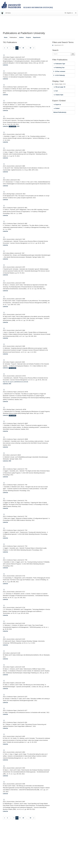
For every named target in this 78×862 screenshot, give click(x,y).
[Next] (33, 48)
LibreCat (5, 65)
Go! (73, 54)
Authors (21, 37)
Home (8, 13)
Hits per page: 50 (59, 87)
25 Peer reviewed (59, 71)
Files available (12, 126)
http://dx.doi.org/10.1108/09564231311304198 (15, 382)
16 (30, 48)
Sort (56, 91)
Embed (56, 108)
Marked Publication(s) (59, 112)
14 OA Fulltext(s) (59, 75)
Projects (28, 37)
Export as (57, 104)
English (69, 13)
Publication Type (59, 63)
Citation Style (58, 94)
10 (23, 48)
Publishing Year (59, 67)
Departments (37, 37)
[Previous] (4, 48)
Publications (13, 37)
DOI (18, 126)
